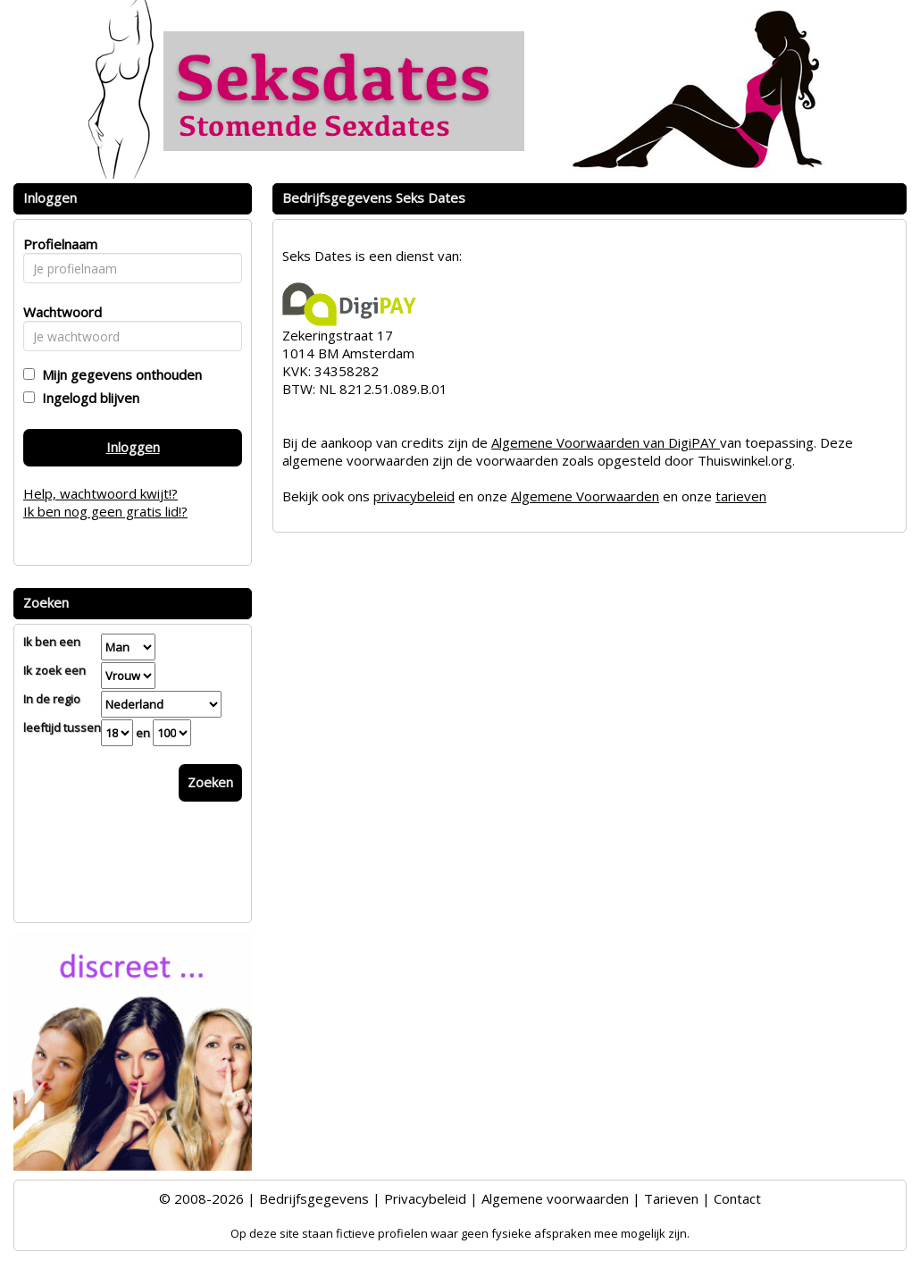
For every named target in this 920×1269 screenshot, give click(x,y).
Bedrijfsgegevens (314, 1198)
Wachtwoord (57, 312)
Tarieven (671, 1198)
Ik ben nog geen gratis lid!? (105, 511)
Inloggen (133, 447)
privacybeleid (414, 496)
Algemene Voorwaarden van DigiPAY (605, 442)
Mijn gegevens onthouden (118, 374)
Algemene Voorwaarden (585, 496)
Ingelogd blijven (87, 398)
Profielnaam (57, 244)
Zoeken (210, 782)
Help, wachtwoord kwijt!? (100, 493)
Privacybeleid (425, 1198)
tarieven (740, 496)
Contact (737, 1198)
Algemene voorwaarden (555, 1198)
